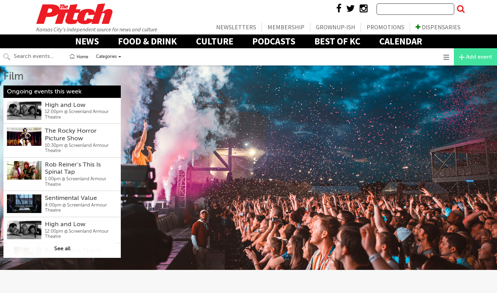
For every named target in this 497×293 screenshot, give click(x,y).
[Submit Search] (461, 9)
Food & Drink (147, 41)
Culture (214, 41)
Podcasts (273, 41)
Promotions (385, 27)
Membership (285, 27)
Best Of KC (337, 41)
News (87, 41)
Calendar (400, 41)
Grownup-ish (335, 27)
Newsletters (236, 27)
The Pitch (74, 13)
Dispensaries (438, 27)
